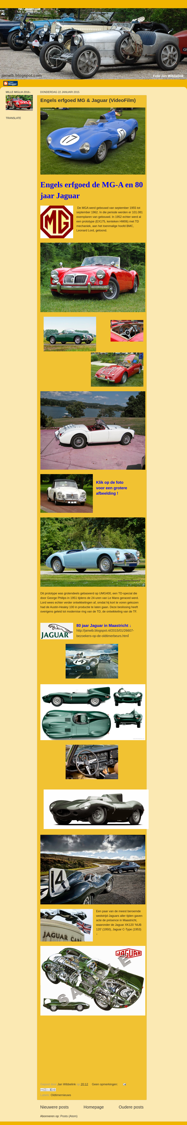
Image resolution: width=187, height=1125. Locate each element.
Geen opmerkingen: (105, 1084)
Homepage (94, 1107)
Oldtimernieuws (61, 1095)
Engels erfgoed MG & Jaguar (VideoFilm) (88, 100)
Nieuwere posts (54, 1107)
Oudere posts (131, 1107)
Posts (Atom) (68, 1116)
